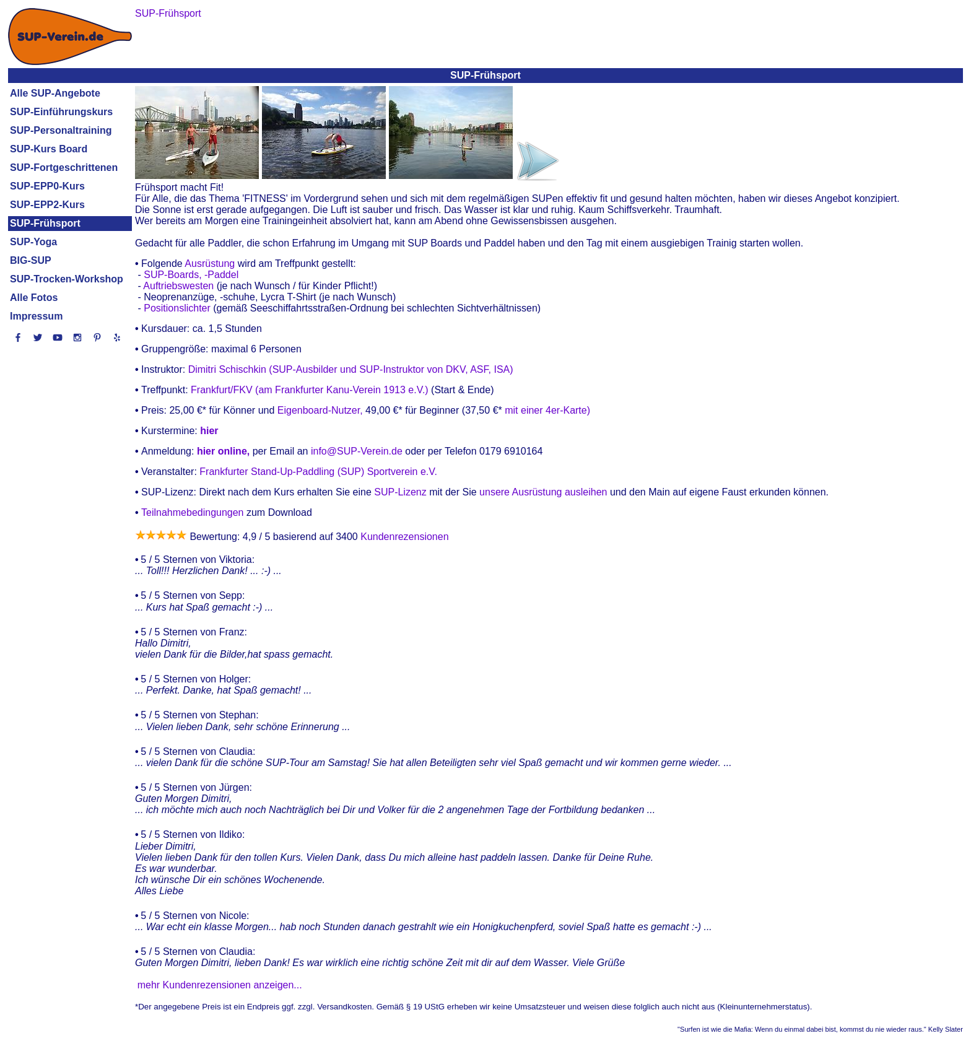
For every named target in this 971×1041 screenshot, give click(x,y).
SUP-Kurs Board (48, 149)
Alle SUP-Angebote (55, 93)
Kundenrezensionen (403, 536)
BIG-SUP (30, 260)
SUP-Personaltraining (60, 130)
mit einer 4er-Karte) (546, 410)
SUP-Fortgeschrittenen (64, 167)
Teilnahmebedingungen (192, 512)
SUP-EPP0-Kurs (47, 186)
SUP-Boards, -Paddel (191, 274)
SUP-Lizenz (400, 492)
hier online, (223, 451)
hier (209, 430)
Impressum (36, 316)
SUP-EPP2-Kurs (47, 204)
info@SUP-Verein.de (357, 451)
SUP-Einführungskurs (61, 112)
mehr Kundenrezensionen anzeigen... (219, 985)
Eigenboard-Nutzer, (321, 410)
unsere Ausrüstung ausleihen (544, 492)
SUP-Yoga (33, 242)
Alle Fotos (34, 297)
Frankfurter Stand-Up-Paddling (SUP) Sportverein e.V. (318, 471)
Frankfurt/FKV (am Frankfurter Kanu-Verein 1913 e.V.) (310, 390)
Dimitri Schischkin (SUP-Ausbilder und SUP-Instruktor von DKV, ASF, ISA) (350, 369)
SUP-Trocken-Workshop (66, 279)
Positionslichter (177, 308)
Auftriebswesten (178, 286)
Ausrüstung (210, 263)
